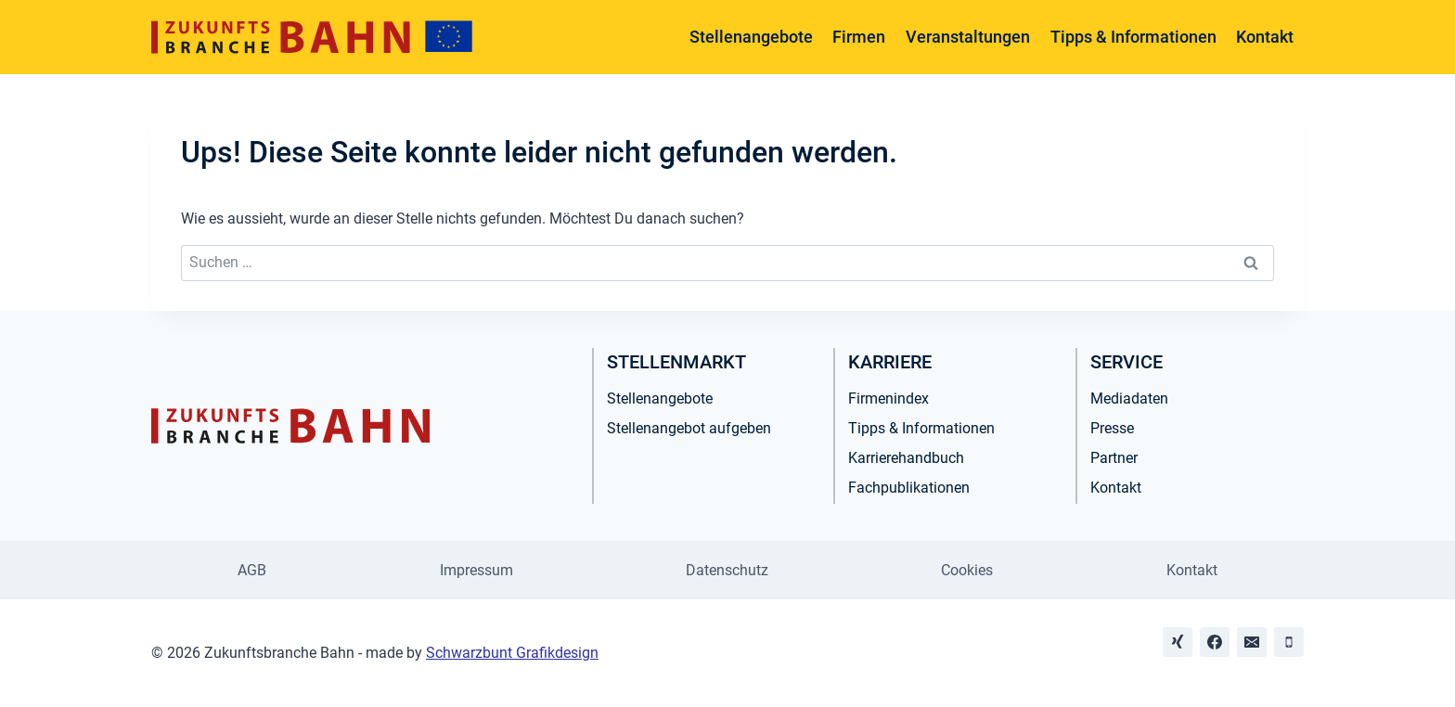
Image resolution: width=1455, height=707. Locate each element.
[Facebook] (1215, 642)
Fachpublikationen (909, 487)
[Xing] (1177, 642)
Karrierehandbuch (906, 458)
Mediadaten (1129, 398)
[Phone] (1289, 642)
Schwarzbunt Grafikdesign (512, 653)
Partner (1114, 458)
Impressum (476, 570)
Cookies (967, 570)
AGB (252, 570)
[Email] (1252, 642)
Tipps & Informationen (1133, 36)
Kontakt (1265, 36)
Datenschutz (727, 570)
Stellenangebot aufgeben (689, 428)
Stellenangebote (751, 36)
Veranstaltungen (968, 36)
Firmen (858, 36)
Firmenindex (888, 398)
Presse (1112, 428)
